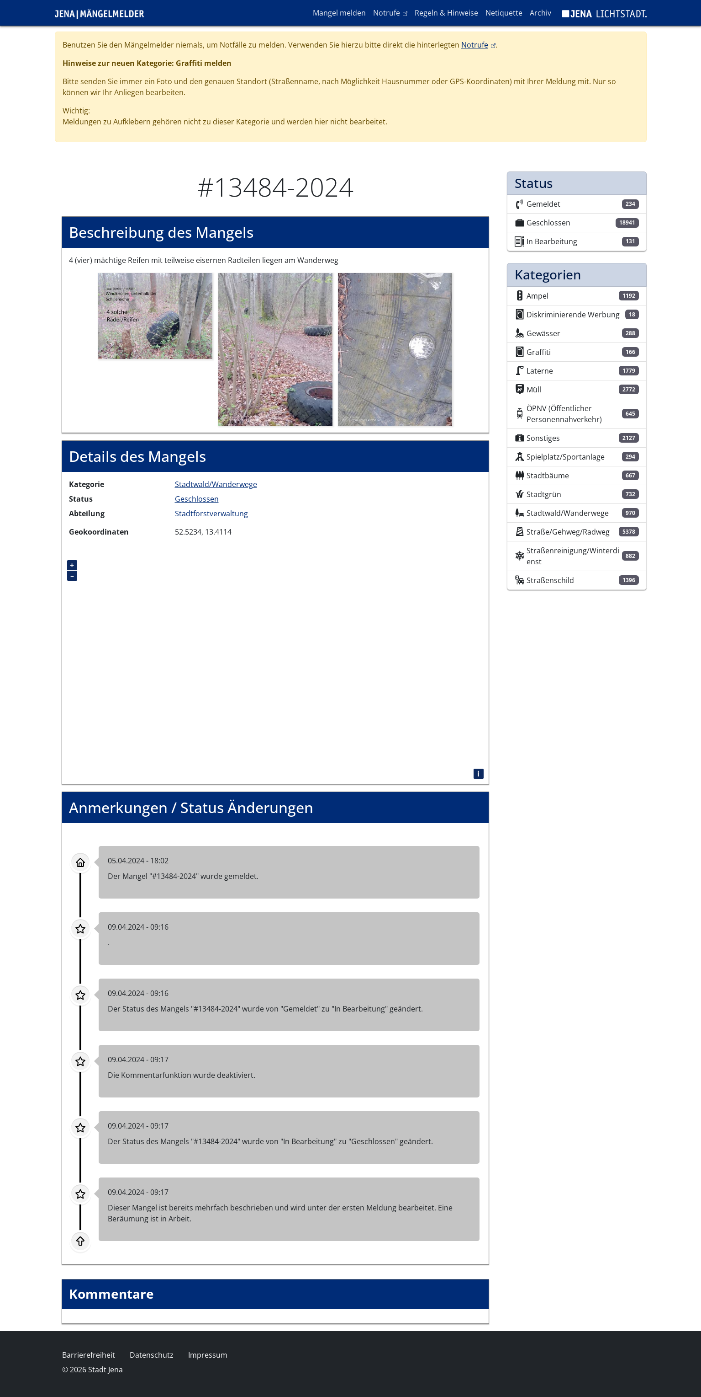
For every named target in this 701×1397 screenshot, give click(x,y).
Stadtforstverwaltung (211, 513)
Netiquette (503, 13)
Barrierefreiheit (88, 1355)
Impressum (207, 1355)
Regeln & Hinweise (446, 13)
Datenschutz (152, 1355)
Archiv (540, 13)
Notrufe (392, 12)
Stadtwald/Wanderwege (216, 484)
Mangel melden (339, 13)
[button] (155, 315)
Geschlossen (197, 499)
